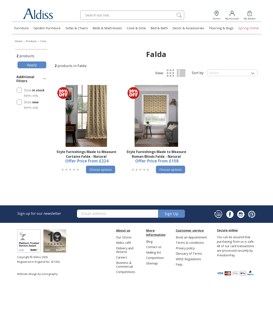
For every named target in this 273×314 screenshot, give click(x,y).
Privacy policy (185, 248)
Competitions (125, 272)
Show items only (34, 93)
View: (159, 72)
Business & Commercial (124, 264)
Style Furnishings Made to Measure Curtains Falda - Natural (86, 154)
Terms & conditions (190, 242)
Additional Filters (25, 78)
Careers (121, 257)
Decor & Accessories (188, 28)
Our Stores (124, 237)
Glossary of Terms (189, 253)
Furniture (21, 28)
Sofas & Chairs (76, 28)
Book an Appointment (191, 237)
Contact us (153, 247)
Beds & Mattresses (107, 28)
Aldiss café (123, 242)
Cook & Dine (136, 28)
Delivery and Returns (125, 250)
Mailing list (153, 252)
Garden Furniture (47, 28)
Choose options (100, 169)
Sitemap (152, 263)
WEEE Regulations (188, 259)
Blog (149, 241)
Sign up (171, 213)
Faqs (179, 264)
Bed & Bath (159, 28)
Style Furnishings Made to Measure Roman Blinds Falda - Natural (156, 154)
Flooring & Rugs (221, 28)
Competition (155, 258)
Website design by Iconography (37, 274)
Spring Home (248, 28)
